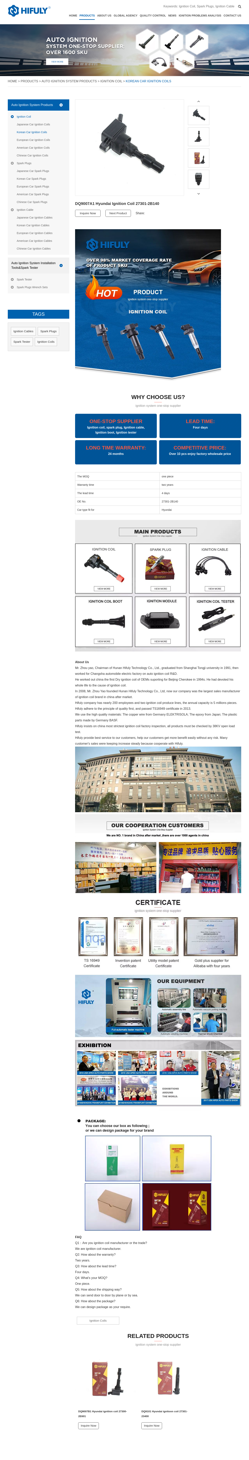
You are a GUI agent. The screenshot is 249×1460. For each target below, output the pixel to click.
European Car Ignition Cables (35, 233)
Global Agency (126, 15)
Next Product (119, 213)
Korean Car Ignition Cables (33, 225)
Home (73, 15)
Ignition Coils (92, 1320)
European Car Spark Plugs (33, 186)
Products (87, 15)
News (172, 15)
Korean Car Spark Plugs (31, 178)
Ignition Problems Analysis (200, 15)
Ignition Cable (224, 6)
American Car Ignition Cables (34, 240)
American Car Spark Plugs (33, 194)
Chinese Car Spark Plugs (32, 202)
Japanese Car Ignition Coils (33, 124)
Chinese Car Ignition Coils (32, 155)
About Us (104, 15)
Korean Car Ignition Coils (148, 81)
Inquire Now (88, 213)
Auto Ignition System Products (69, 81)
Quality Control (153, 15)
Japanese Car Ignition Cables (35, 217)
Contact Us (232, 15)
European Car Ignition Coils (33, 139)
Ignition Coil (187, 6)
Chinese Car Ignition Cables (34, 248)
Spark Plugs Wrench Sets (32, 287)
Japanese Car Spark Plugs (33, 171)
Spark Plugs (205, 6)
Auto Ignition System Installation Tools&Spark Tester (33, 265)
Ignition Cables (23, 331)
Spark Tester (24, 279)
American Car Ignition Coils (33, 147)
